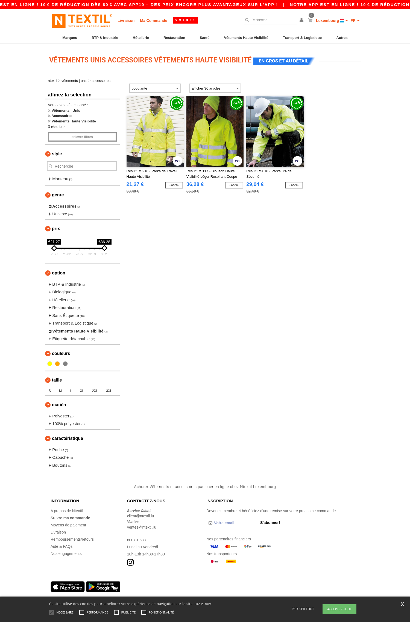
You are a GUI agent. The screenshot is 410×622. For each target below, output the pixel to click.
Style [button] (57, 152)
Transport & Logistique (302, 38)
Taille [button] (57, 378)
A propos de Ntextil (67, 509)
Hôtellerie (141, 38)
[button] (302, 20)
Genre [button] (58, 193)
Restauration (174, 38)
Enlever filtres (82, 135)
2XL (95, 389)
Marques (69, 38)
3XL (109, 389)
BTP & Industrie (105, 38)
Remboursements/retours (72, 537)
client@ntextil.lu (140, 514)
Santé (204, 38)
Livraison (126, 20)
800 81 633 (136, 538)
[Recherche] (269, 20)
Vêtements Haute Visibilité (246, 38)
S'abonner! (270, 520)
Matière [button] (60, 402)
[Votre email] (231, 521)
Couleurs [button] (61, 351)
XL (82, 389)
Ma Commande (153, 20)
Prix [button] (56, 226)
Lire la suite (203, 604)
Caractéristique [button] (67, 436)
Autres (342, 38)
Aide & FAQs (61, 544)
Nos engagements (66, 551)
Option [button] (58, 271)
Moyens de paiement (68, 523)
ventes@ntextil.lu (141, 525)
